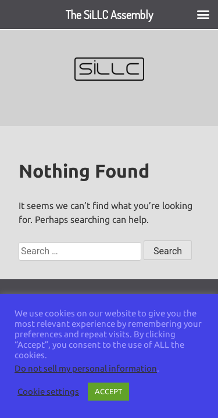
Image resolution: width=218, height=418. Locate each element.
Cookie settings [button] (48, 392)
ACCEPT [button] (108, 391)
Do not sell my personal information (86, 368)
